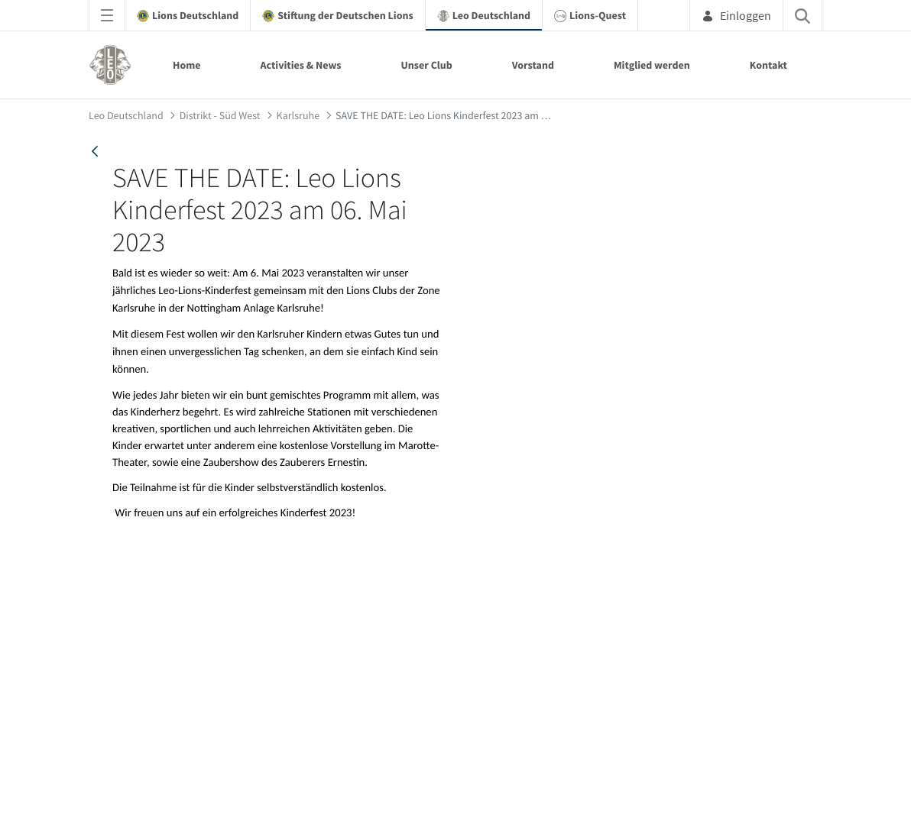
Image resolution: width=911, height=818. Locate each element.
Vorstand (533, 65)
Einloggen (736, 15)
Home (186, 65)
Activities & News (300, 65)
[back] (95, 151)
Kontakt (768, 65)
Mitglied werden (652, 65)
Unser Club (426, 65)
